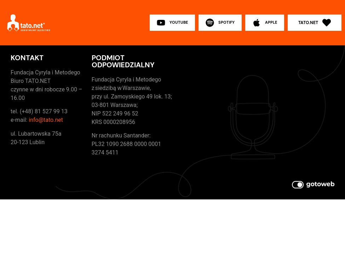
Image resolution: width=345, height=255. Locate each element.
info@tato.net (46, 120)
